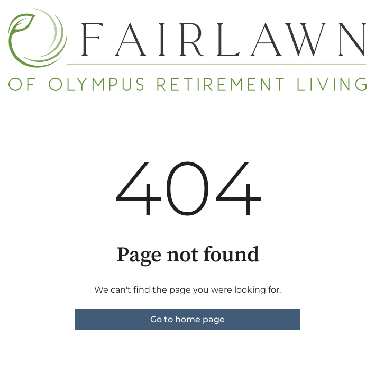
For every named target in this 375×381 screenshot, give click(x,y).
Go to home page (187, 319)
